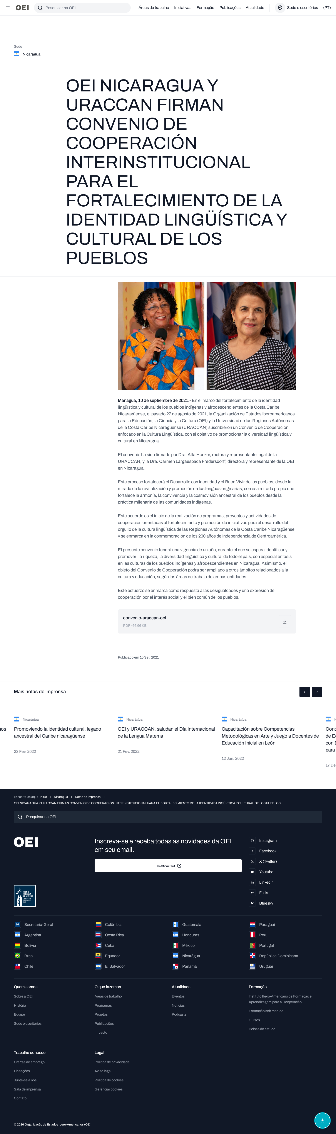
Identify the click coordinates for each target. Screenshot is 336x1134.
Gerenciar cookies (109, 1089)
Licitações (22, 1071)
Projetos (101, 1014)
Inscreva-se (168, 865)
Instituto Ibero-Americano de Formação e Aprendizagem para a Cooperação (280, 999)
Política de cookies (109, 1080)
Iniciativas (182, 7)
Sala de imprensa (27, 1089)
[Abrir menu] (7, 7)
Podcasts (179, 1014)
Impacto (101, 1032)
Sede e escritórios (28, 1023)
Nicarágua (61, 797)
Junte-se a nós (25, 1080)
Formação (205, 7)
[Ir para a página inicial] (22, 7)
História (20, 1005)
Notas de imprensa (88, 797)
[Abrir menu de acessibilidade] (322, 1120)
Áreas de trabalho (154, 7)
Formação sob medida (266, 1011)
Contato (20, 1098)
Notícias (178, 1005)
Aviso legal (103, 1071)
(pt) (327, 7)
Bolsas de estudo (262, 1029)
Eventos (178, 996)
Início (43, 797)
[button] (304, 692)
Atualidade (255, 7)
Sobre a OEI (23, 996)
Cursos (254, 1020)
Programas (103, 1005)
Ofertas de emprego (29, 1062)
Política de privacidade (112, 1062)
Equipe (19, 1014)
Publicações (230, 7)
